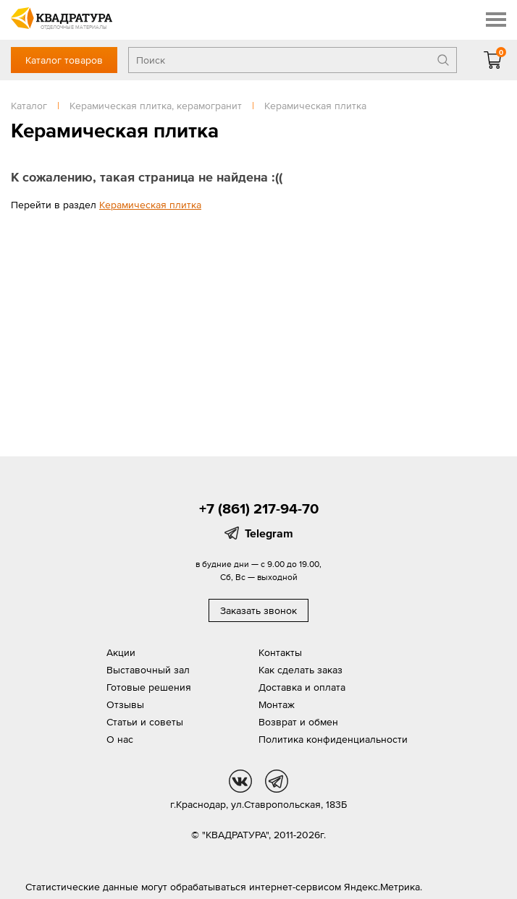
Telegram (269, 533)
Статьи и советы (144, 722)
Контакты (280, 652)
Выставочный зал (148, 670)
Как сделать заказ (300, 670)
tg (276, 781)
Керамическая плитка (150, 204)
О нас (119, 739)
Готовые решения (148, 687)
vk (240, 781)
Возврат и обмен (298, 722)
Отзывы (125, 704)
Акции (120, 652)
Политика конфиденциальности (333, 739)
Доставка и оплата (301, 687)
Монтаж (276, 704)
